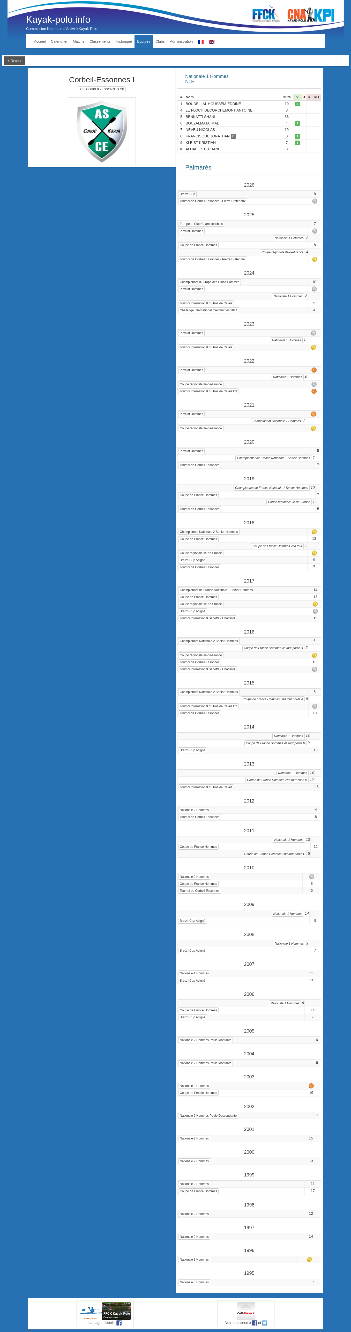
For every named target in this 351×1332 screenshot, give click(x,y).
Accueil (40, 41)
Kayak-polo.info (58, 19)
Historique (124, 41)
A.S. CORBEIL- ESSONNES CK (101, 89)
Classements (99, 41)
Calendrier (59, 41)
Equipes (143, 41)
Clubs (160, 41)
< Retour (14, 61)
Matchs (78, 41)
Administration (181, 41)
